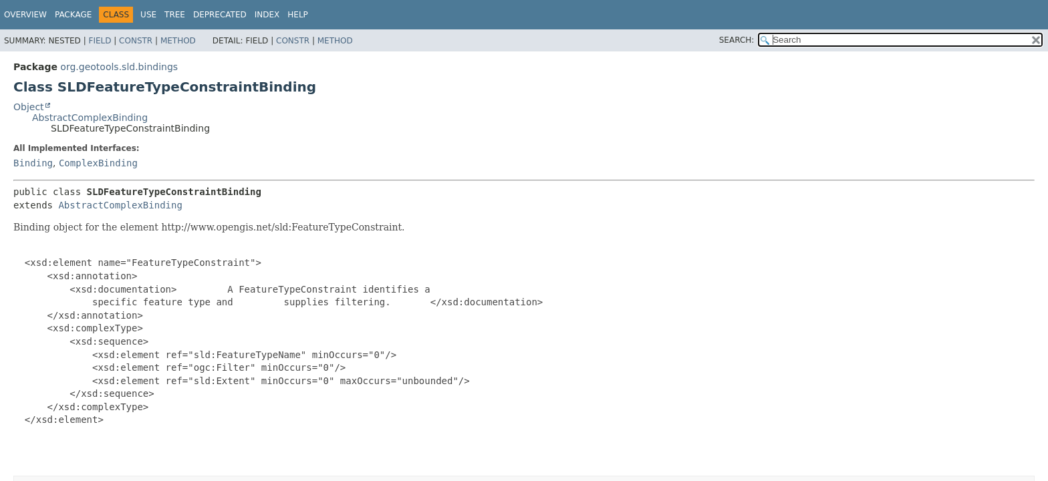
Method (178, 40)
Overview (25, 14)
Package (73, 14)
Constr (135, 40)
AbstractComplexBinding (90, 117)
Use (148, 14)
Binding (33, 163)
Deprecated (220, 14)
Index (267, 14)
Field (99, 40)
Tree (174, 14)
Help (297, 14)
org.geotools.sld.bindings (119, 66)
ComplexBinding (98, 163)
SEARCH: (737, 40)
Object (28, 107)
